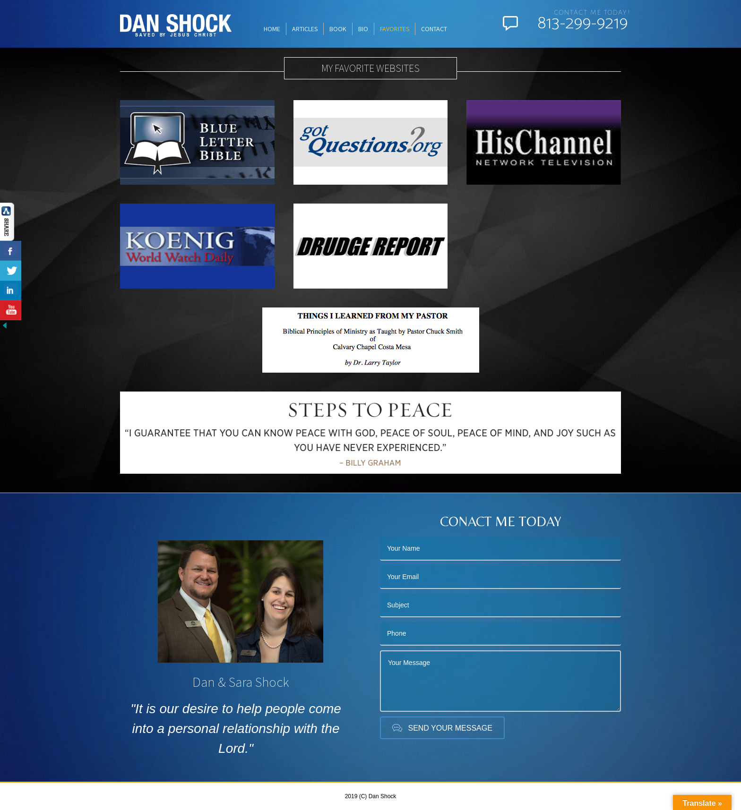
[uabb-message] (500, 681)
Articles (305, 29)
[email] (500, 577)
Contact (434, 29)
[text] (500, 549)
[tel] (500, 634)
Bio (363, 29)
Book (337, 29)
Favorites (394, 29)
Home (272, 29)
